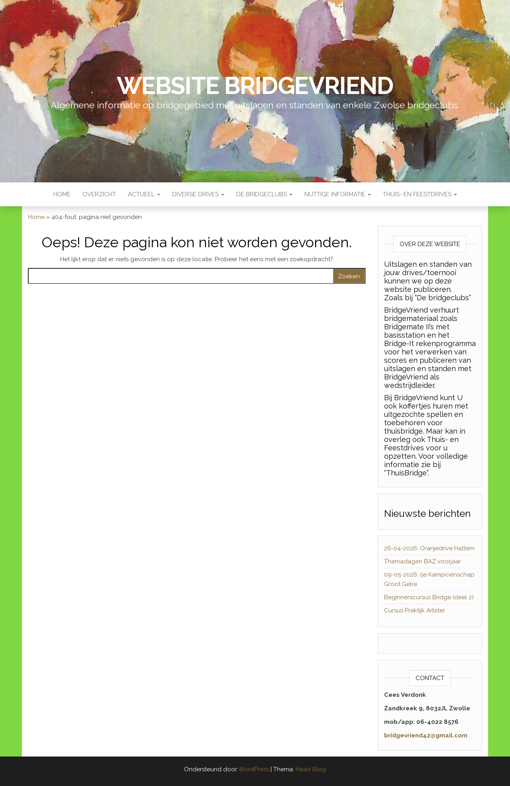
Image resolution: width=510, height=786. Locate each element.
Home (62, 194)
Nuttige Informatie (337, 194)
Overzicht (99, 194)
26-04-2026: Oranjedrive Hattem (429, 548)
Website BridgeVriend (255, 86)
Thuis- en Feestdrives (420, 194)
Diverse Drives (198, 194)
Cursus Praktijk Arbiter (414, 610)
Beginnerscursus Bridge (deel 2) (429, 597)
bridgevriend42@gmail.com (425, 735)
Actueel (144, 194)
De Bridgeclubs (264, 194)
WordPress (253, 769)
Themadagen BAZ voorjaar (422, 561)
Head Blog (311, 769)
